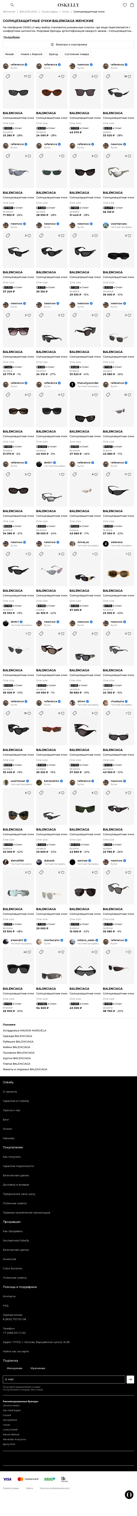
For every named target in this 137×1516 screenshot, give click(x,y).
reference (17, 64)
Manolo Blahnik (11, 1434)
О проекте (10, 1091)
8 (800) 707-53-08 (14, 1319)
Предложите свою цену (19, 1194)
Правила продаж (11, 1488)
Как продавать (13, 1231)
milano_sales (86, 940)
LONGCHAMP (10, 1429)
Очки (65, 11)
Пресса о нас (11, 1110)
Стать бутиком (12, 1268)
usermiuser (18, 781)
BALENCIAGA (28, 11)
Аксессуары (50, 11)
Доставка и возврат (16, 1184)
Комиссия (9, 1259)
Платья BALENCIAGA (16, 1063)
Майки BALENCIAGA (16, 1047)
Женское (9, 11)
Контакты (9, 1296)
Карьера (8, 1138)
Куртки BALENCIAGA (17, 1058)
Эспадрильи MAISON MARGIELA (24, 1030)
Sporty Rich (9, 1444)
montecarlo (52, 940)
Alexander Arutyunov (14, 1439)
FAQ (5, 1305)
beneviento (51, 781)
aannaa (82, 860)
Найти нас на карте (16, 1351)
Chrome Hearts (11, 1405)
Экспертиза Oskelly (16, 1240)
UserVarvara (119, 223)
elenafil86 (17, 860)
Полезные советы (15, 1203)
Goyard (7, 1415)
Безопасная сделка (16, 1175)
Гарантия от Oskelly (16, 1101)
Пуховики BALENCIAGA (18, 1052)
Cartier (6, 1425)
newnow (83, 64)
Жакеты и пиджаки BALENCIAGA (25, 1069)
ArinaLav (83, 542)
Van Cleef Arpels (12, 1410)
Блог (6, 1119)
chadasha (117, 701)
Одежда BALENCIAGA (17, 1036)
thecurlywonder (88, 383)
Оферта (29, 1488)
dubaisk (49, 860)
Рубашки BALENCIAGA (18, 1041)
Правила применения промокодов (26, 1212)
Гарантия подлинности (18, 1166)
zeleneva (117, 542)
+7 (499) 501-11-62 (14, 1332)
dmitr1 (48, 462)
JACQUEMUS (10, 1420)
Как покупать (12, 1156)
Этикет (7, 1129)
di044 (81, 701)
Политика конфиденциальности (55, 1488)
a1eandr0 (17, 940)
